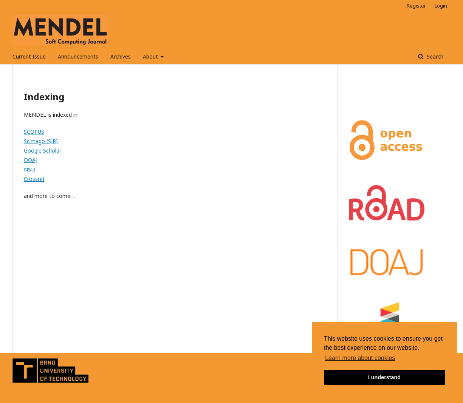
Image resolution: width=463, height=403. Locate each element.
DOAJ (30, 160)
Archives (120, 56)
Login (441, 5)
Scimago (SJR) (41, 141)
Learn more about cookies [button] (360, 358)
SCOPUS (34, 131)
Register (416, 5)
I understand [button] (384, 377)
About (151, 56)
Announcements (78, 56)
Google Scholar (42, 150)
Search (434, 56)
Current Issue (29, 56)
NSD (29, 169)
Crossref (34, 178)
